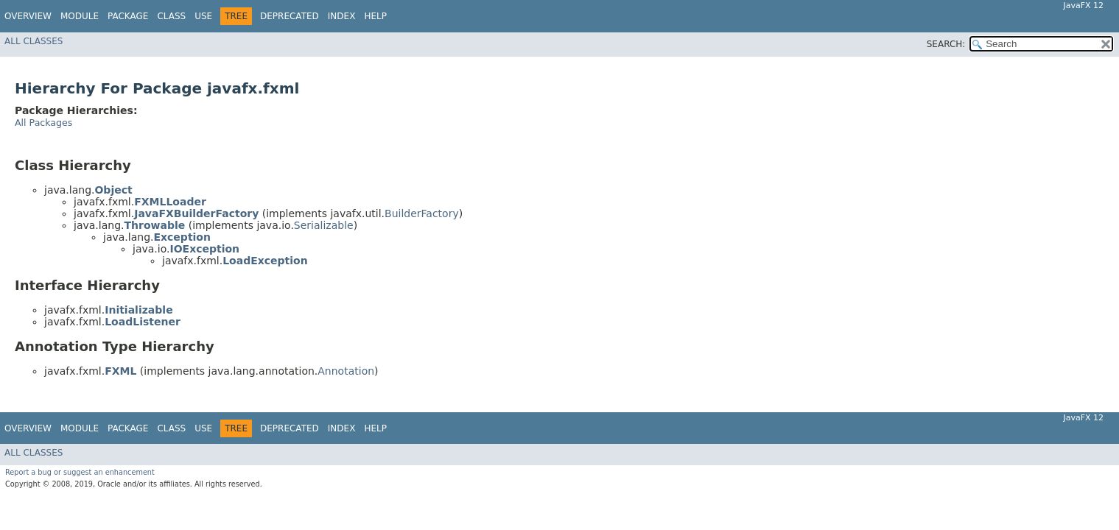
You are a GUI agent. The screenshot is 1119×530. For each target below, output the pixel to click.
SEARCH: (946, 44)
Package (128, 16)
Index (342, 16)
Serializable (324, 225)
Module (79, 16)
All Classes (33, 41)
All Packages (43, 122)
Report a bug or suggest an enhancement (80, 472)
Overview (28, 16)
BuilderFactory (422, 213)
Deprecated (289, 16)
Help (375, 16)
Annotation (346, 371)
